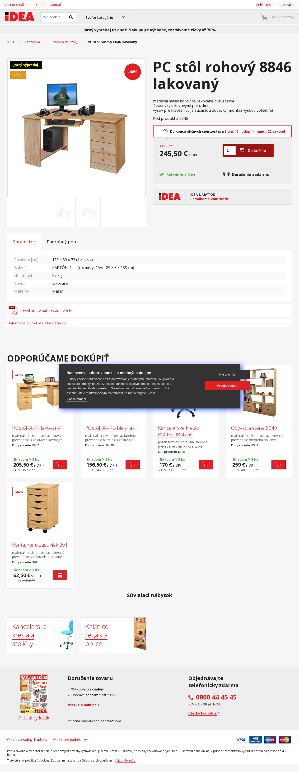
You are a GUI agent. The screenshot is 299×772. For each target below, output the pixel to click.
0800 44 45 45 (216, 697)
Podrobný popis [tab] (63, 242)
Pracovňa (32, 42)
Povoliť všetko (210, 385)
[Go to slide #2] (89, 212)
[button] (105, 17)
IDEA (11, 42)
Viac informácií (76, 399)
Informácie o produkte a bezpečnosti (37, 323)
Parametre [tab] (24, 242)
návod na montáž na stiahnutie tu (40, 310)
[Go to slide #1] (64, 212)
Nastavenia (209, 374)
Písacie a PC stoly (63, 42)
